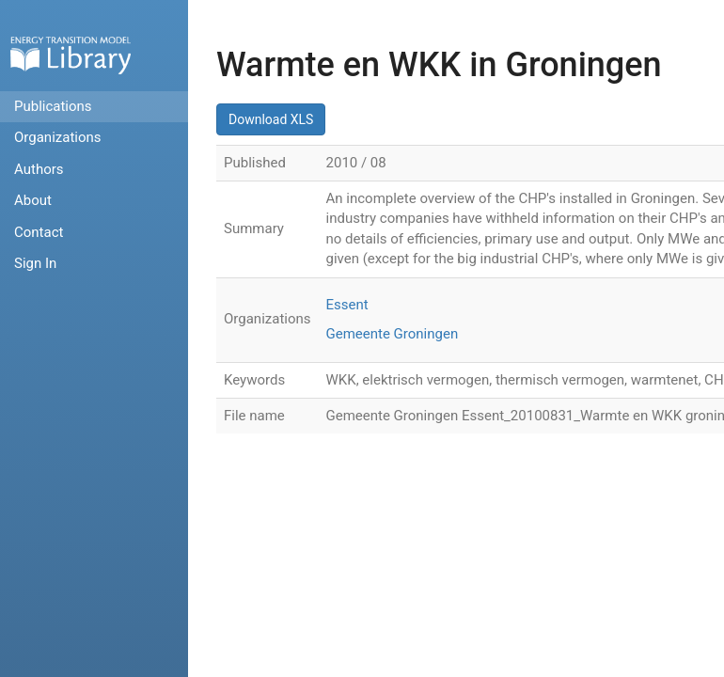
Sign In (35, 263)
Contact (38, 232)
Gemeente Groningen (392, 333)
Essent (347, 304)
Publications (53, 106)
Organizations (58, 137)
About (33, 200)
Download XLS (270, 119)
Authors (39, 169)
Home (70, 55)
